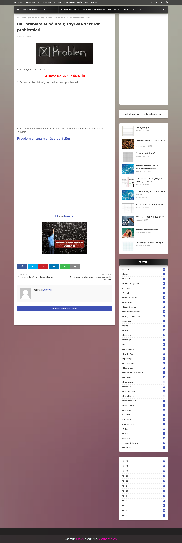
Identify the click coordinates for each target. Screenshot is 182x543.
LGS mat (144, 279)
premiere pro (144, 405)
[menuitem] (17, 9)
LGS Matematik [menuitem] (49, 9)
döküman (144, 302)
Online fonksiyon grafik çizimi (149, 204)
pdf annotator (144, 391)
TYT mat (144, 288)
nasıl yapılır (144, 382)
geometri (144, 321)
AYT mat (144, 269)
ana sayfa (18, 2)
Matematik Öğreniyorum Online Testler (150, 193)
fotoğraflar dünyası (144, 316)
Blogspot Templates (108, 539)
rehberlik (144, 410)
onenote (144, 387)
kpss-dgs (144, 358)
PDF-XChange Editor (144, 283)
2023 (144, 476)
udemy (144, 429)
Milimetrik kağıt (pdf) (145, 153)
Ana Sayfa (21, 18)
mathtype (144, 377)
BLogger (80, 539)
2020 (144, 491)
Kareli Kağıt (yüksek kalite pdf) (149, 242)
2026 (144, 461)
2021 (144, 486)
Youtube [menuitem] (137, 9)
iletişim (94, 2)
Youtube (144, 293)
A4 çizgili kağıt (142, 127)
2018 (144, 501)
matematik (144, 368)
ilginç (144, 326)
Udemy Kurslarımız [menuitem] (69, 9)
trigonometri (144, 424)
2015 (144, 515)
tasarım (144, 419)
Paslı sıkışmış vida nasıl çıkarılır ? (150, 141)
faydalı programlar (144, 311)
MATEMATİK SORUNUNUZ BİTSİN (149, 217)
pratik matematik (144, 401)
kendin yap (144, 354)
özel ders (144, 447)
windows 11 (144, 438)
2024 (144, 471)
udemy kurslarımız (152, 114)
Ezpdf (144, 274)
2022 (144, 481)
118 (56, 216)
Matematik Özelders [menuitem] (118, 9)
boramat (69, 216)
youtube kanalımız (130, 114)
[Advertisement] (38, 108)
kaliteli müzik (144, 349)
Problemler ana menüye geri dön (43, 138)
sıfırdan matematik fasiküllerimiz (73, 2)
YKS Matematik (32, 2)
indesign (144, 340)
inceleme (144, 335)
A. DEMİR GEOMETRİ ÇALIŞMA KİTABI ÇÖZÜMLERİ (148, 180)
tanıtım (144, 415)
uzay (144, 433)
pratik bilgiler (144, 396)
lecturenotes (144, 363)
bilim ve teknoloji (144, 297)
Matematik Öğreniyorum (147, 229)
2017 (144, 505)
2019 (144, 496)
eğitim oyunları (144, 307)
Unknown (47, 290)
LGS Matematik (48, 2)
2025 (144, 466)
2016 (144, 510)
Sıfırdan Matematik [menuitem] (93, 9)
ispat (144, 344)
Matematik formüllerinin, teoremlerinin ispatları (147, 167)
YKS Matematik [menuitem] (30, 9)
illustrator (144, 330)
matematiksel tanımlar (144, 372)
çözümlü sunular (35, 18)
